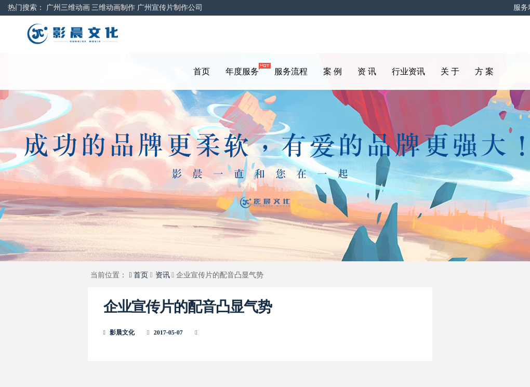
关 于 (450, 71)
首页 (201, 71)
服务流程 (291, 71)
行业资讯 (408, 71)
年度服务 (246, 69)
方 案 (484, 71)
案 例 (332, 71)
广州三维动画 (68, 7)
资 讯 (366, 71)
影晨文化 (122, 332)
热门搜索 (22, 7)
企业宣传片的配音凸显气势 (187, 307)
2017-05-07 (168, 332)
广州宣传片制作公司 (170, 7)
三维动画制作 (113, 7)
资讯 (162, 275)
